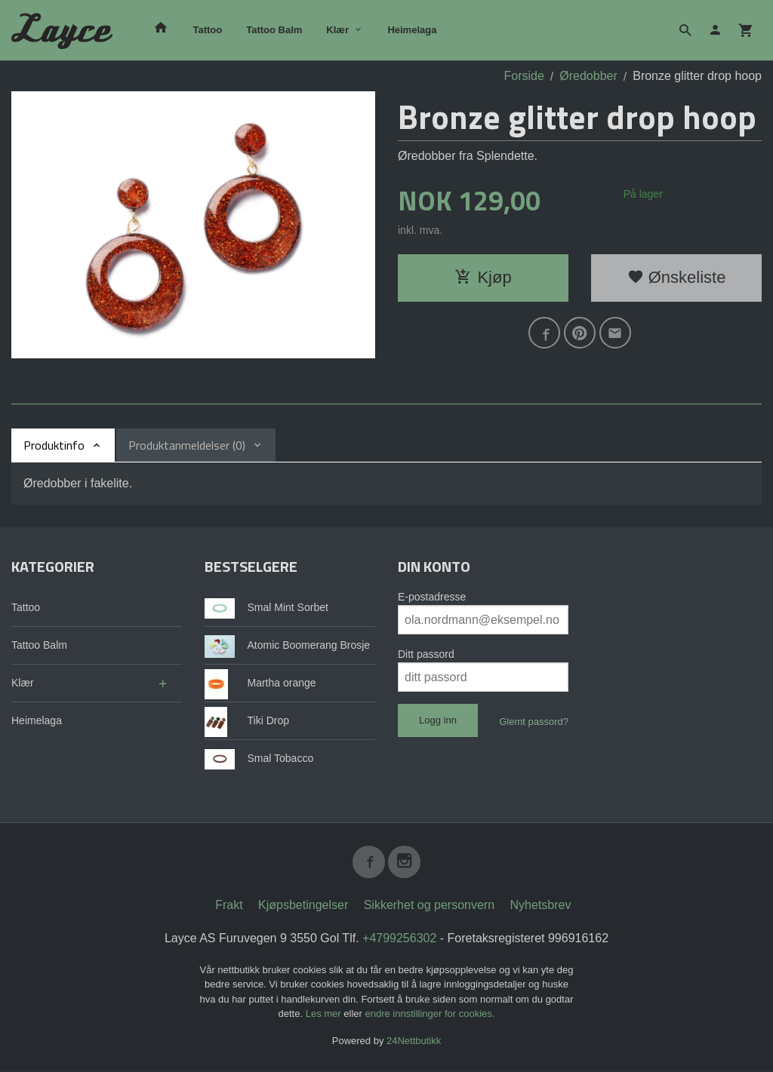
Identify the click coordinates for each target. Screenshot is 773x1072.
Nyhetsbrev (540, 905)
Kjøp (482, 277)
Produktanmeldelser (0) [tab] (186, 445)
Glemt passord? (533, 721)
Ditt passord (426, 654)
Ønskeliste (676, 277)
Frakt (228, 905)
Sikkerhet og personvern (429, 905)
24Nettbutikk (413, 1041)
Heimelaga (411, 29)
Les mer (325, 1015)
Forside (524, 75)
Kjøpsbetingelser (303, 905)
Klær (337, 29)
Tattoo (207, 29)
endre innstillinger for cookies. (429, 1015)
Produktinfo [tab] (54, 445)
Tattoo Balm (274, 29)
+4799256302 (399, 938)
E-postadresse (432, 597)
